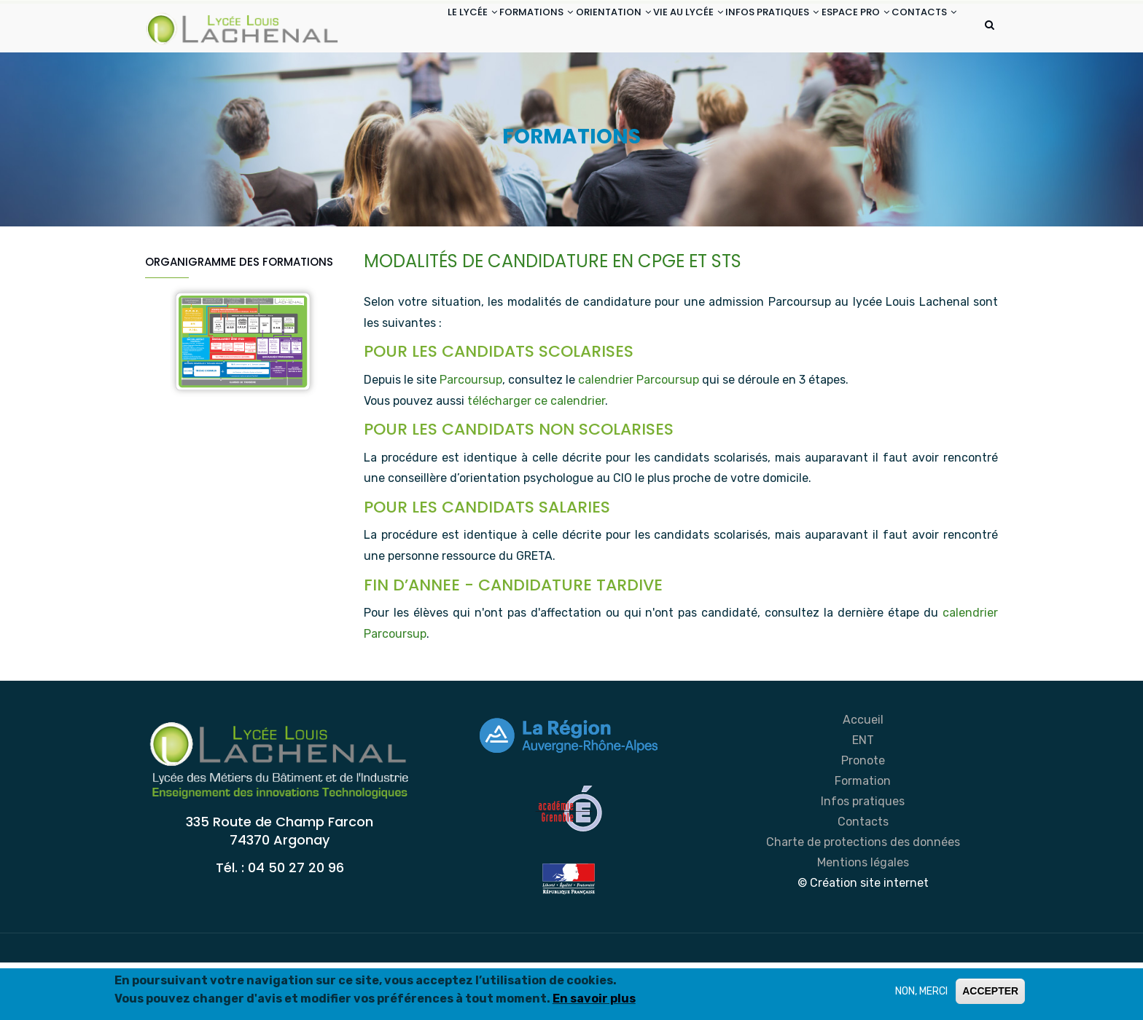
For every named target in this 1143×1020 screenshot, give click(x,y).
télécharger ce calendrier (536, 458)
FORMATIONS (472, 28)
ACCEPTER (990, 991)
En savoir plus (594, 998)
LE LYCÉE (396, 28)
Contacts (863, 879)
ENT (863, 797)
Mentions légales (863, 920)
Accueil (863, 777)
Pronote (863, 818)
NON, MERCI (921, 991)
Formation (863, 838)
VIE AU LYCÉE (648, 28)
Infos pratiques (863, 859)
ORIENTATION (560, 28)
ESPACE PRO (839, 28)
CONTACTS (403, 83)
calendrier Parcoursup (638, 437)
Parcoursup (471, 437)
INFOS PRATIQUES (744, 28)
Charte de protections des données (863, 899)
